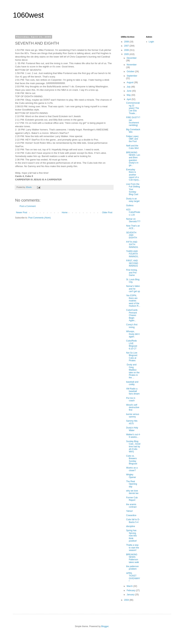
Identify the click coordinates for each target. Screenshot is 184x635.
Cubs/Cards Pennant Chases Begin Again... (131, 315)
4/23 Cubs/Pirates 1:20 (133, 212)
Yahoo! (129, 511)
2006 (127, 50)
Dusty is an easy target (132, 199)
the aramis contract (131, 505)
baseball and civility (132, 383)
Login (151, 41)
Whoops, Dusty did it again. (132, 334)
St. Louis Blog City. (132, 280)
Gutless (130, 205)
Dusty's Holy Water (132, 428)
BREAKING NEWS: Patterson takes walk (132, 558)
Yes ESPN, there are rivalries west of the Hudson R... (133, 300)
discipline (130, 526)
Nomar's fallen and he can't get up (133, 289)
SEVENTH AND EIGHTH (131, 235)
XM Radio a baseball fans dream (133, 391)
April (129, 99)
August (130, 82)
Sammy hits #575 (131, 422)
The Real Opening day (131, 484)
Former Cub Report (132, 498)
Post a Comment (28, 206)
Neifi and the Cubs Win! (132, 146)
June (129, 91)
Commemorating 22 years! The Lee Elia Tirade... (133, 108)
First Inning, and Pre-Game (131, 272)
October (131, 71)
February (131, 590)
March (130, 586)
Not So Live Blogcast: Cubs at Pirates (132, 357)
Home (65, 212)
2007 (127, 46)
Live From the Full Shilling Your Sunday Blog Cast (133, 189)
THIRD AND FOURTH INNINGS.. (132, 254)
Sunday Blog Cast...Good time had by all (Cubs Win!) (133, 446)
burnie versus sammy (132, 415)
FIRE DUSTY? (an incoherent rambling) (133, 121)
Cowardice (131, 515)
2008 (127, 41)
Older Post (107, 212)
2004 (127, 600)
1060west (28, 15)
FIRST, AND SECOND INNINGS (132, 263)
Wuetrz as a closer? (132, 469)
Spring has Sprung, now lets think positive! (131, 535)
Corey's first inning (131, 325)
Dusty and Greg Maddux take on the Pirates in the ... (132, 371)
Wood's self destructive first (132, 407)
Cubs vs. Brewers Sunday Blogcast (131, 460)
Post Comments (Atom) (39, 217)
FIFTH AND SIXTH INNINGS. (132, 244)
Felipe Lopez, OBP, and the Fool (132, 139)
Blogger (105, 626)
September (132, 76)
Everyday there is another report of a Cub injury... (133, 174)
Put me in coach (130, 399)
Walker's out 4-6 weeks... (133, 435)
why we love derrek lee (132, 492)
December (132, 58)
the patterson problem (132, 567)
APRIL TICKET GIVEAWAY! (133, 577)
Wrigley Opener (131, 475)
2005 (127, 54)
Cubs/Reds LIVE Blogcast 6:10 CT (131, 345)
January (131, 594)
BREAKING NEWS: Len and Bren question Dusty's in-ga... (133, 159)
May (129, 95)
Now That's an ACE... (133, 227)
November (132, 64)
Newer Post (21, 212)
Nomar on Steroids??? (133, 220)
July (129, 87)
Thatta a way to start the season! (132, 547)
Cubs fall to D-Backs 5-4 (133, 520)
